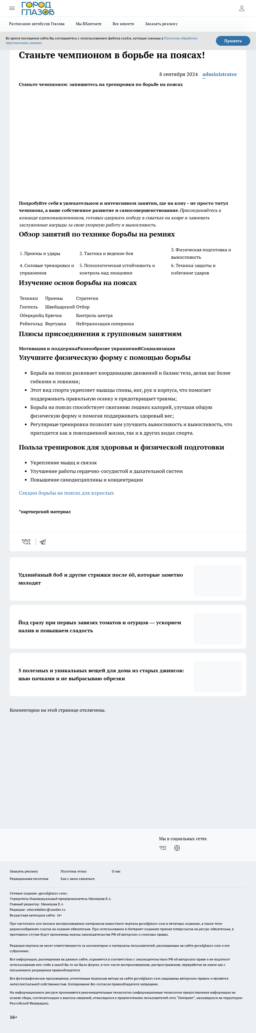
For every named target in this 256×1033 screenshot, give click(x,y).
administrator (220, 74)
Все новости (123, 23)
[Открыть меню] (12, 8)
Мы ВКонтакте (89, 23)
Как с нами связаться (77, 878)
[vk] (27, 542)
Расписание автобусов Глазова (37, 23)
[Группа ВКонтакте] (163, 848)
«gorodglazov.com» (52, 893)
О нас (116, 871)
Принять (233, 40)
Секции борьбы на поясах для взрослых (66, 493)
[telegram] (44, 542)
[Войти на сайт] (241, 8)
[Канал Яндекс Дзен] (177, 848)
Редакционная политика (29, 878)
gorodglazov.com (152, 923)
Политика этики (73, 871)
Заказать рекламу (161, 23)
